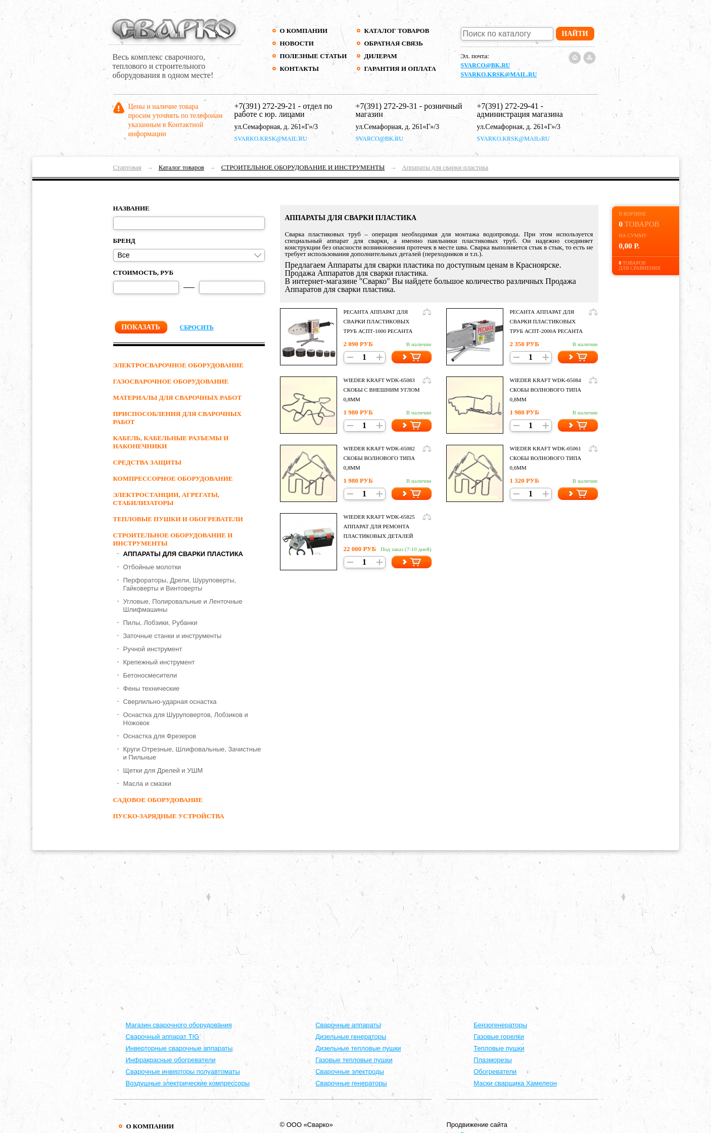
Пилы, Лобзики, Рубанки (160, 622)
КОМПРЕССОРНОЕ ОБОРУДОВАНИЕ (173, 478)
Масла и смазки (147, 783)
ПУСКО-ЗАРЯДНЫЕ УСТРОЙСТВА (168, 816)
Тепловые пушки (498, 1048)
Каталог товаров (397, 30)
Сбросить (197, 327)
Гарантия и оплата (400, 68)
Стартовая (127, 167)
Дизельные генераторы (350, 1036)
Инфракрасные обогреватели (171, 1060)
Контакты (299, 68)
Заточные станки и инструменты (172, 636)
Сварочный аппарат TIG (163, 1036)
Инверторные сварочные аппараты (179, 1048)
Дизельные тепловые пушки (358, 1048)
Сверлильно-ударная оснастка (170, 701)
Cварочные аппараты (348, 1025)
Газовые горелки (498, 1036)
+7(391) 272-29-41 (508, 106)
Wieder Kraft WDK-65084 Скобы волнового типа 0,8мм (546, 389)
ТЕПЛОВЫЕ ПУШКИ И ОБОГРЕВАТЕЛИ (178, 519)
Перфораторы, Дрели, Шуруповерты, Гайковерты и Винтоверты (179, 584)
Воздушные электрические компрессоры (188, 1083)
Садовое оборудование (158, 800)
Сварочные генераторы (351, 1083)
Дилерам (380, 56)
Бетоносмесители (150, 675)
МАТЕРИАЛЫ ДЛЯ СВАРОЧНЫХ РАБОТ (177, 397)
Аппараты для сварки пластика (445, 167)
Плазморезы (492, 1060)
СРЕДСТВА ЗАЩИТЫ (147, 462)
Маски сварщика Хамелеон (515, 1083)
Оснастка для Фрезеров (160, 736)
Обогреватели (494, 1071)
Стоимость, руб (143, 272)
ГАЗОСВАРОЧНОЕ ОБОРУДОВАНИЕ (171, 381)
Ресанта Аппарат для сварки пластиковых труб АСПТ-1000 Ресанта (378, 321)
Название (131, 208)
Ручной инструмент (152, 649)
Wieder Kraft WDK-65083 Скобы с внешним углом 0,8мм (382, 389)
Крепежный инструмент (159, 662)
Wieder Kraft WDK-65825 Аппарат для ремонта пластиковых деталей (379, 526)
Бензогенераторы (500, 1025)
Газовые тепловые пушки (354, 1060)
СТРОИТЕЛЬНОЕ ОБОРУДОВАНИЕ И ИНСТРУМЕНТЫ (303, 167)
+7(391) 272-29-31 (386, 106)
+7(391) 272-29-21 (265, 106)
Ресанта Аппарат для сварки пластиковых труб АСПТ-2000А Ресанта (546, 321)
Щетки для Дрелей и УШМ (163, 770)
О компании (304, 30)
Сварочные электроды (349, 1071)
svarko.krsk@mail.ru (499, 74)
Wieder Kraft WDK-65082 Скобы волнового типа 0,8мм (379, 458)
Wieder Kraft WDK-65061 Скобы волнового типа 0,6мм (546, 458)
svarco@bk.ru (485, 65)
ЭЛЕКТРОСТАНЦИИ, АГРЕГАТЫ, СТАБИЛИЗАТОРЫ (166, 499)
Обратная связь (393, 43)
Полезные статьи (313, 56)
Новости (297, 43)
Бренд (124, 240)
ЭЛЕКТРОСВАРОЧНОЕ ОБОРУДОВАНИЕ (178, 365)
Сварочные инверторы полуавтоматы (183, 1071)
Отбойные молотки (152, 567)
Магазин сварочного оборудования (179, 1025)
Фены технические (151, 688)
